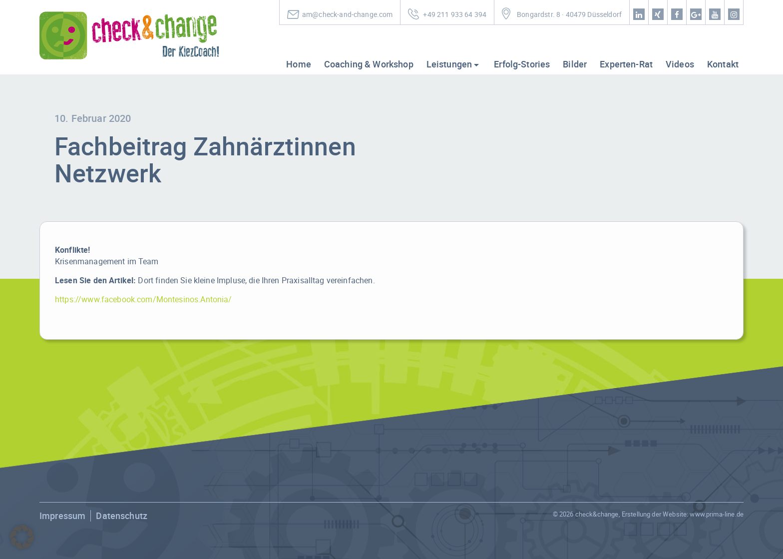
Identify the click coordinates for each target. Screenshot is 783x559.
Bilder (575, 64)
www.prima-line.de (717, 514)
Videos (680, 64)
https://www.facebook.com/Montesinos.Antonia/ (143, 299)
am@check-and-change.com (347, 14)
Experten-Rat (626, 64)
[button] (22, 537)
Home (298, 64)
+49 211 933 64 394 (454, 14)
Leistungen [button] (449, 64)
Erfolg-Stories (522, 64)
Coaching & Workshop (368, 64)
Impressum (62, 516)
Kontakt (723, 64)
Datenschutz (121, 516)
